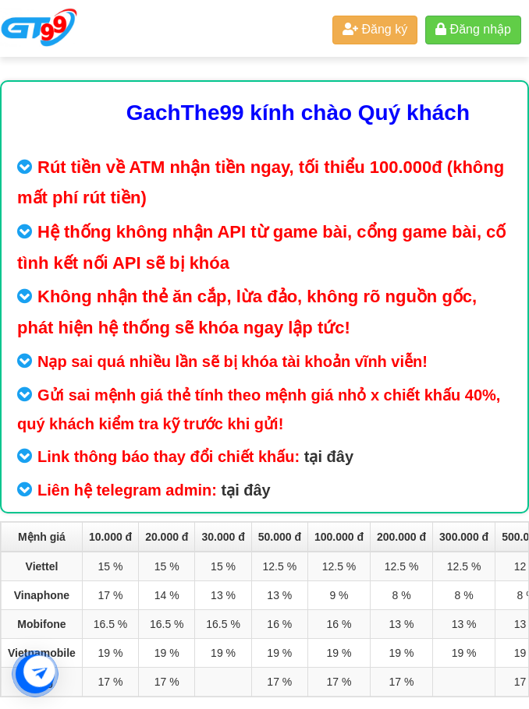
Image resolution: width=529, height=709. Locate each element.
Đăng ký (375, 29)
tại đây (328, 456)
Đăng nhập (473, 29)
